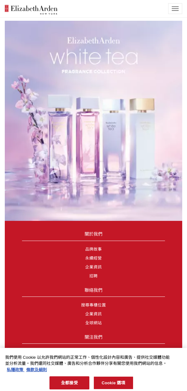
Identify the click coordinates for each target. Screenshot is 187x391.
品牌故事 (93, 249)
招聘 (93, 276)
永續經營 (93, 258)
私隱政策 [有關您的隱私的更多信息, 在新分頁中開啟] (16, 371)
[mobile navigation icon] (175, 8)
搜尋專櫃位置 (93, 305)
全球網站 (93, 323)
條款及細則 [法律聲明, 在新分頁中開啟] (36, 371)
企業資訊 (93, 267)
